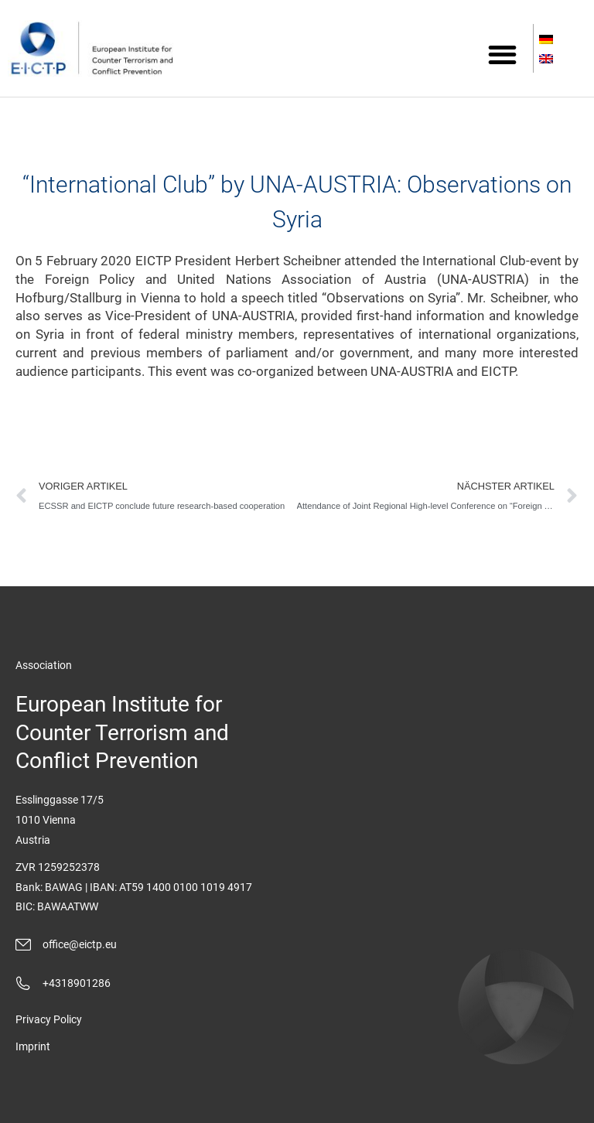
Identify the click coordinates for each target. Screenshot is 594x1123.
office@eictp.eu (80, 944)
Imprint (32, 1046)
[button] (502, 54)
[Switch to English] (548, 60)
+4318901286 (77, 983)
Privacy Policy (48, 1019)
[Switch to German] (548, 40)
